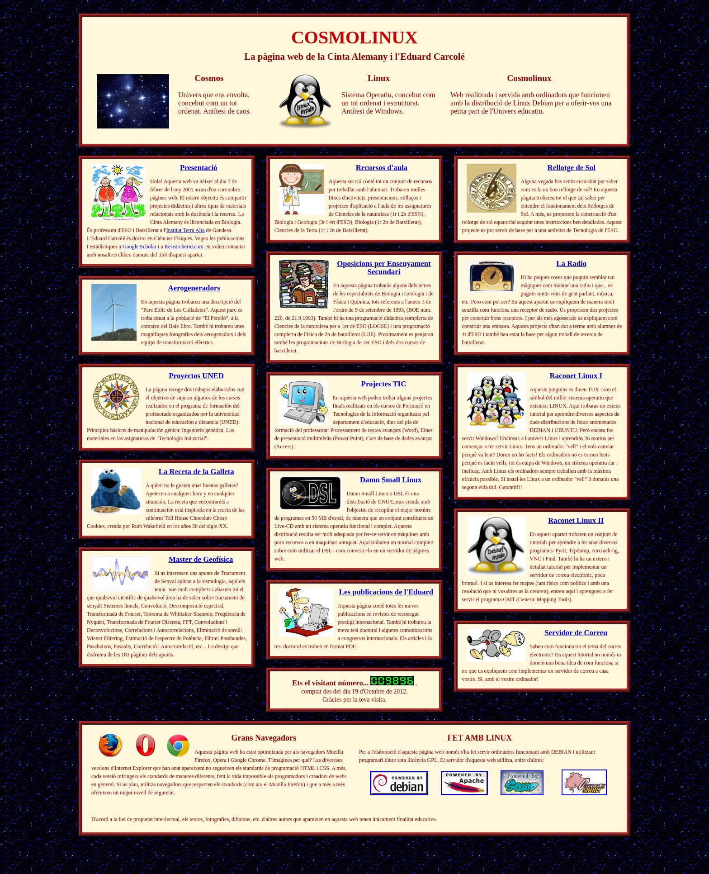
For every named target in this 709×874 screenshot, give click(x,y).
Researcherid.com (184, 246)
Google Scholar (139, 246)
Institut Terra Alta (185, 230)
